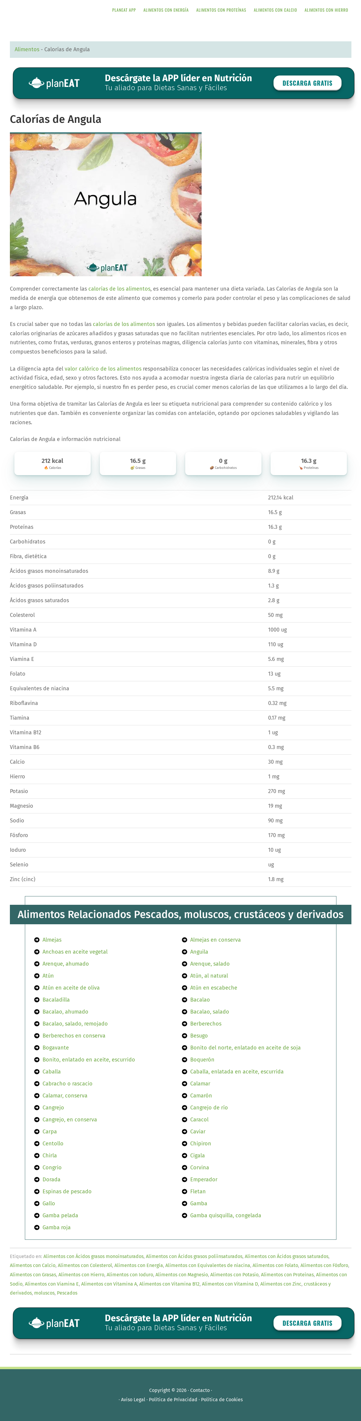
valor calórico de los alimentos (103, 369)
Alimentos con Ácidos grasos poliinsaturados (194, 1256)
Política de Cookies (222, 1399)
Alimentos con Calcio (32, 1265)
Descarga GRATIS (308, 82)
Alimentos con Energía (138, 1265)
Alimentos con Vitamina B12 (169, 1284)
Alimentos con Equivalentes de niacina (207, 1265)
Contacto (200, 1390)
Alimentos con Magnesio (181, 1274)
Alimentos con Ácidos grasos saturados (286, 1256)
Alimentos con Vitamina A (109, 1284)
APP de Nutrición (58, 9)
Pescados (67, 1293)
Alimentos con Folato (275, 1265)
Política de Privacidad (173, 1399)
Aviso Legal (133, 1399)
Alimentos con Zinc (280, 1284)
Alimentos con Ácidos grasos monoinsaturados (93, 1256)
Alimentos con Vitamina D (230, 1284)
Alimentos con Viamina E (52, 1284)
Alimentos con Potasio (234, 1274)
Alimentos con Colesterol (85, 1265)
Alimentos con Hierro (81, 1274)
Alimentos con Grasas (33, 1274)
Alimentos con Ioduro (130, 1274)
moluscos (44, 1293)
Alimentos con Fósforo (324, 1265)
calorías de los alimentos (119, 289)
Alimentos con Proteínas (287, 1274)
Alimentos (27, 49)
